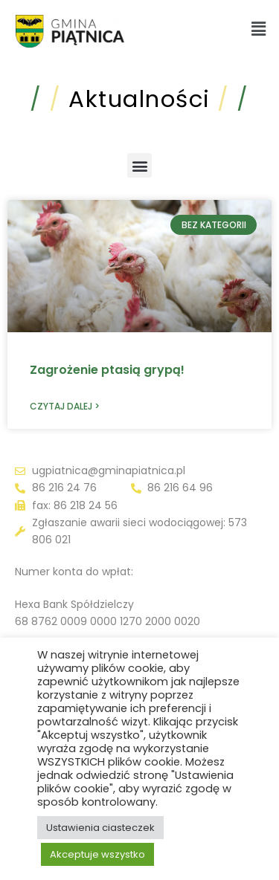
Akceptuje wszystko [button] (97, 854)
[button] (259, 29)
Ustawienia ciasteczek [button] (100, 828)
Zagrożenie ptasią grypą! (107, 369)
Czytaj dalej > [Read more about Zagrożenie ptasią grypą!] (65, 406)
